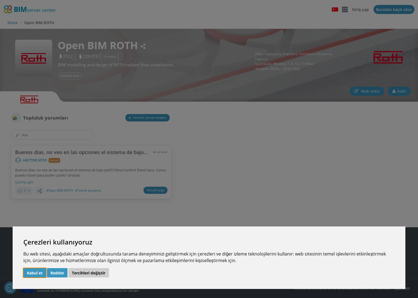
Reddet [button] (57, 273)
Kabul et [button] (35, 273)
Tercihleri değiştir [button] (88, 273)
